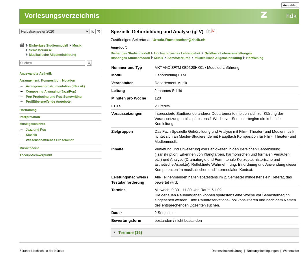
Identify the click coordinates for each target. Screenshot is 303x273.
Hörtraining (27, 110)
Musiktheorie (29, 148)
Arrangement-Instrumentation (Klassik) (55, 86)
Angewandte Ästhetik (35, 73)
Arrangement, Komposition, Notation (47, 80)
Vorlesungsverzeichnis (61, 15)
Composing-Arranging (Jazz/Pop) (51, 91)
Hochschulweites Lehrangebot (177, 53)
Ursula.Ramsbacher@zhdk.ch (179, 40)
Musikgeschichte (32, 124)
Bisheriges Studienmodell (48, 45)
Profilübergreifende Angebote (48, 101)
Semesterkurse (40, 50)
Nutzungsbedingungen (262, 250)
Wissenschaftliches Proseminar (50, 140)
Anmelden (290, 5)
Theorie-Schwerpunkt (35, 155)
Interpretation (29, 117)
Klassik (31, 134)
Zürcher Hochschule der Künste (41, 250)
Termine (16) (130, 232)
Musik (77, 45)
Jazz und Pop (36, 129)
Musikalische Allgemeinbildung (52, 54)
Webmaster (291, 250)
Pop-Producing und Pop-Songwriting (53, 96)
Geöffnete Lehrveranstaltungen (228, 53)
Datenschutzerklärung (227, 250)
